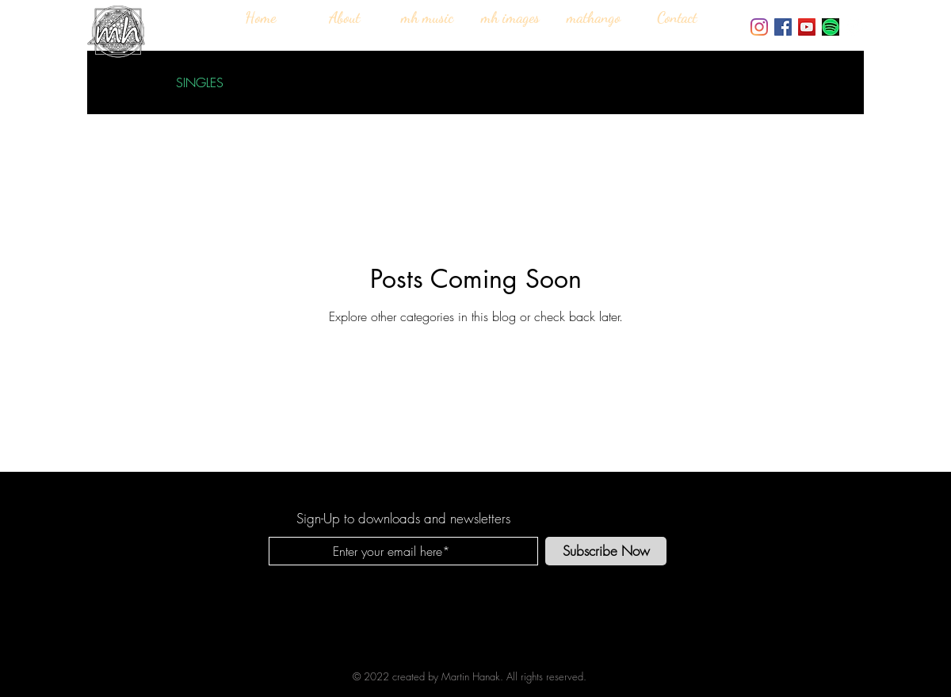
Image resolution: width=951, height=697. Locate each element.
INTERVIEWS (289, 82)
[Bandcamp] (854, 27)
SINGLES (199, 82)
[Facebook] (783, 27)
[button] (827, 84)
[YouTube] (806, 27)
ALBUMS (378, 82)
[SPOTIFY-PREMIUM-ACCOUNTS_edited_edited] (830, 27)
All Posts (123, 82)
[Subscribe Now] (605, 551)
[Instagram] (759, 27)
